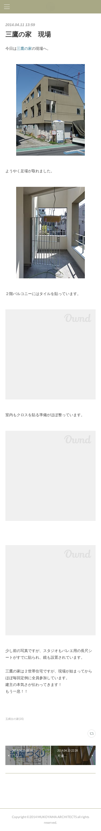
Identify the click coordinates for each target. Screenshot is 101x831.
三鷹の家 (24, 48)
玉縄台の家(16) (14, 718)
